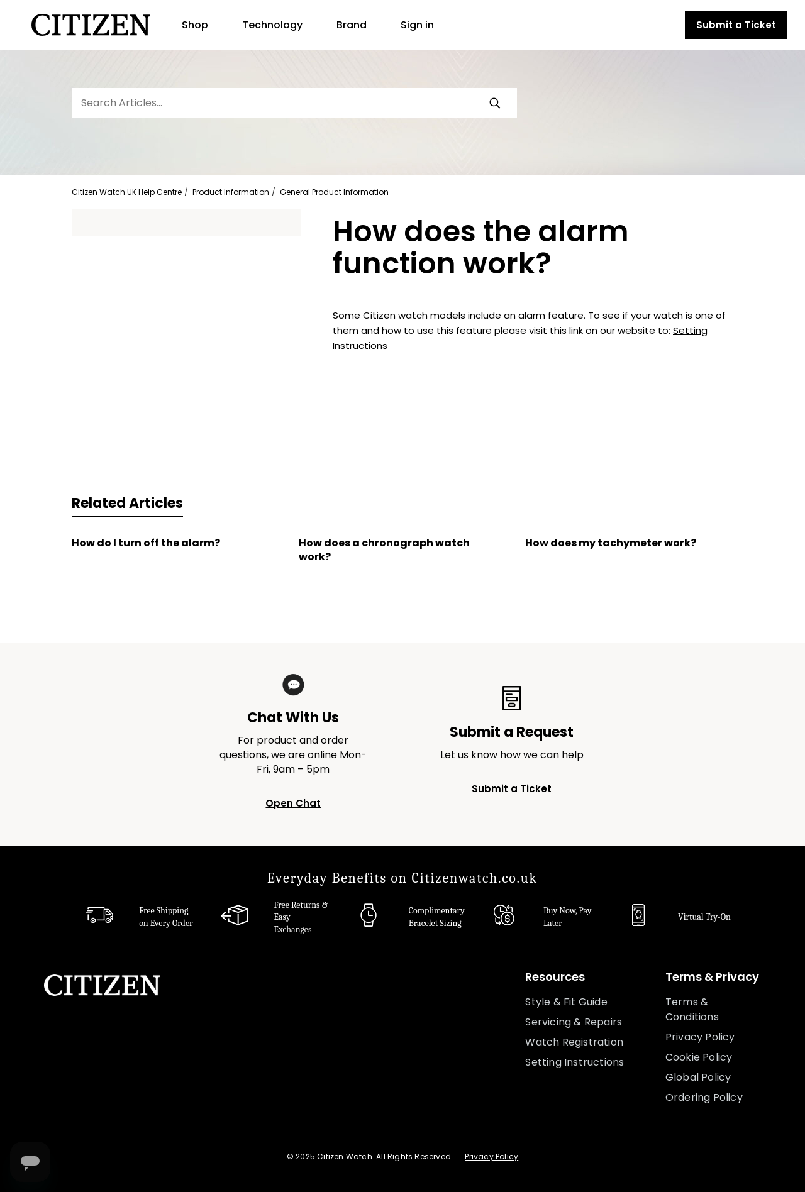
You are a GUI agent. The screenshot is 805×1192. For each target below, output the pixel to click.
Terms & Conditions (692, 1009)
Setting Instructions (574, 1062)
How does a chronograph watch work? (384, 550)
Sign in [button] (417, 25)
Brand (351, 25)
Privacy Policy (700, 1037)
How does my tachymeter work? (610, 543)
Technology (272, 25)
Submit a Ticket (736, 24)
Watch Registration (574, 1042)
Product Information (230, 192)
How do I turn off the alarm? (146, 543)
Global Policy (698, 1077)
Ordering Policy (704, 1097)
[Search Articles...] (294, 103)
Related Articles (127, 503)
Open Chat (293, 803)
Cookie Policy (699, 1057)
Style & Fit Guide (566, 1002)
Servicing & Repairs (573, 1022)
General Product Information (334, 192)
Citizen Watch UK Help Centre (127, 192)
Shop (195, 25)
